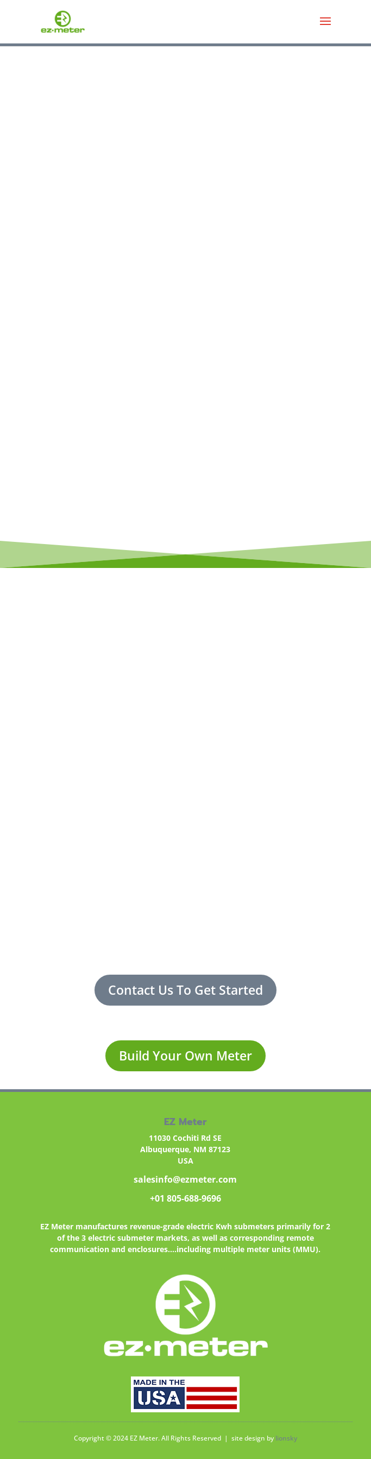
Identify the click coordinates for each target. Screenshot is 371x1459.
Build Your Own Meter (185, 1055)
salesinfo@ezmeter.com (185, 1179)
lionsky (286, 1438)
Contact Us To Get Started (185, 990)
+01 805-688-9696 (185, 1198)
